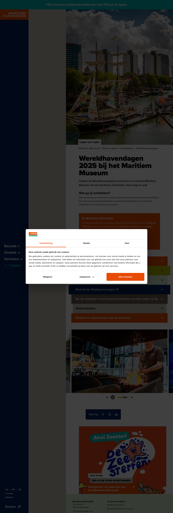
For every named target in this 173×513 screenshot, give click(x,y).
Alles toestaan (125, 277)
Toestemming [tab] (46, 243)
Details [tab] (86, 243)
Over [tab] (127, 243)
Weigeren (47, 277)
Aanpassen (86, 277)
